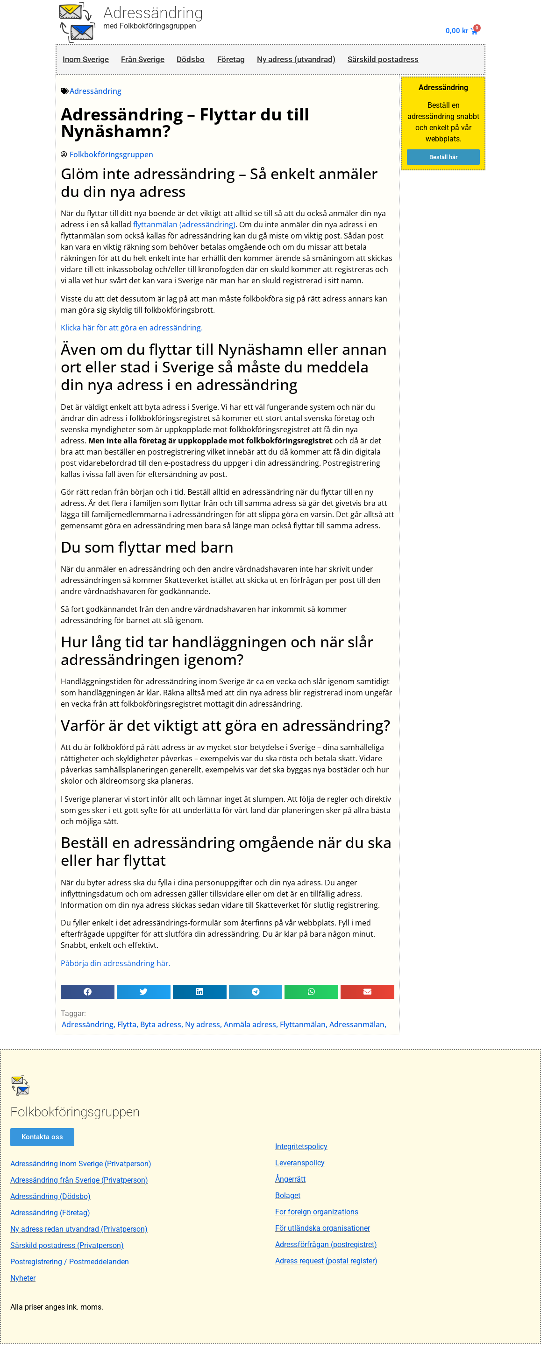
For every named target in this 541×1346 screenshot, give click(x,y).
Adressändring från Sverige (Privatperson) (79, 1182)
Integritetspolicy (301, 1149)
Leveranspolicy (300, 1165)
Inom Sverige (87, 60)
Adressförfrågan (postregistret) (326, 1247)
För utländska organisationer (322, 1231)
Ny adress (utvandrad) (323, 60)
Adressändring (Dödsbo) (50, 1198)
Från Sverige (153, 60)
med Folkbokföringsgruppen (149, 25)
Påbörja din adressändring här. (116, 965)
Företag (250, 60)
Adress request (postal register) (326, 1263)
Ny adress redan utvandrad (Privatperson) (79, 1231)
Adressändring (153, 12)
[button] (88, 994)
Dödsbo (206, 60)
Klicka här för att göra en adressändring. (132, 330)
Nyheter (23, 1280)
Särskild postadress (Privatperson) (67, 1247)
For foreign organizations (316, 1214)
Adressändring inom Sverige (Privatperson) (80, 1166)
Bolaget (287, 1198)
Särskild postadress (422, 60)
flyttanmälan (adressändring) (185, 227)
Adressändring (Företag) (50, 1215)
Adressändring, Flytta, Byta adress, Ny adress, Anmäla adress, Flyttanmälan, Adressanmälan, (224, 1027)
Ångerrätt (290, 1182)
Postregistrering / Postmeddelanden (69, 1264)
